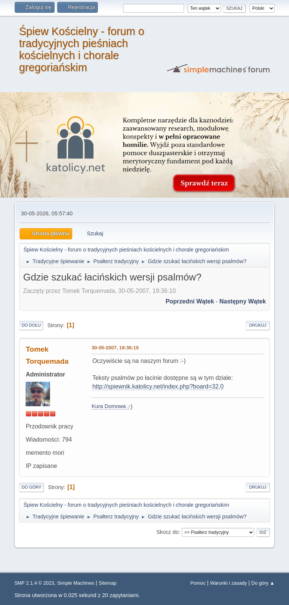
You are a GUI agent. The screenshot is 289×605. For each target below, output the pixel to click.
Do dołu (31, 325)
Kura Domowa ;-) (111, 406)
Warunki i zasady (228, 583)
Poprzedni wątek (190, 301)
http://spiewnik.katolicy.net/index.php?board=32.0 (158, 386)
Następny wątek (242, 301)
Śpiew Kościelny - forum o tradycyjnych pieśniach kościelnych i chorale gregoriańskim (81, 49)
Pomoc (197, 583)
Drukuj (257, 325)
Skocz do (167, 532)
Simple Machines (75, 583)
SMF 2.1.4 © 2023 (34, 583)
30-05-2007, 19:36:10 (114, 348)
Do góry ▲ (263, 583)
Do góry (31, 487)
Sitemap (108, 583)
